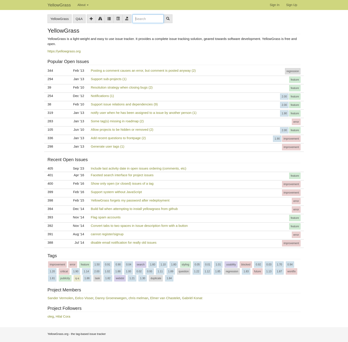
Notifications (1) (102, 96)
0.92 (258, 264)
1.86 (87, 278)
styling (185, 264)
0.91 (107, 264)
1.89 (170, 271)
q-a (77, 278)
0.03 (268, 264)
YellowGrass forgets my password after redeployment (130, 200)
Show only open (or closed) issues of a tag (122, 183)
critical (64, 271)
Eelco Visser (84, 298)
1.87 (279, 271)
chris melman (138, 298)
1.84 (169, 278)
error (296, 121)
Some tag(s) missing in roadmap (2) (117, 121)
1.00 (128, 271)
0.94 (290, 264)
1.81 (52, 278)
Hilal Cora (63, 316)
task (97, 278)
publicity (65, 278)
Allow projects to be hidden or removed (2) (122, 129)
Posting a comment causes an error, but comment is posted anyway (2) (143, 70)
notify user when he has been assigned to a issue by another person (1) (143, 113)
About (83, 5)
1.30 (142, 278)
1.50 (97, 264)
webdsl (120, 278)
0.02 (139, 271)
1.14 (86, 271)
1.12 (207, 271)
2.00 (284, 96)
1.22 (196, 271)
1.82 (107, 278)
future (257, 271)
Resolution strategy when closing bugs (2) (121, 87)
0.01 (207, 264)
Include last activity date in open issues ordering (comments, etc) (138, 168)
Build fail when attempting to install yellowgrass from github (134, 209)
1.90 (284, 113)
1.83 (246, 271)
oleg (50, 316)
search (141, 264)
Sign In (275, 5)
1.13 (268, 271)
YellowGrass (59, 5)
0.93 (149, 271)
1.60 (152, 264)
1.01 (218, 264)
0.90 (118, 264)
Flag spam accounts (106, 217)
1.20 (52, 271)
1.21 (131, 278)
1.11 (160, 271)
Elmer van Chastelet (165, 298)
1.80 (173, 264)
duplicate (155, 278)
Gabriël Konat (192, 298)
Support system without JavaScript (116, 192)
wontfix (291, 271)
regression (293, 71)
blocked (245, 264)
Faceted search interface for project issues (122, 175)
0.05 (197, 264)
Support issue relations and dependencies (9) (124, 104)
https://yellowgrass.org (64, 51)
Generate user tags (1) (107, 146)
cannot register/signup (107, 234)
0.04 (128, 264)
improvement (291, 138)
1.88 (118, 271)
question (184, 271)
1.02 (107, 271)
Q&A (79, 19)
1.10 (163, 264)
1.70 (279, 264)
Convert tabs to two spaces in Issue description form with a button (139, 225)
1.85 (217, 271)
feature (295, 79)
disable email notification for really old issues (123, 242)
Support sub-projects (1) (109, 79)
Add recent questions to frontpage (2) (118, 138)
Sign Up (291, 5)
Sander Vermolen (60, 298)
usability (231, 264)
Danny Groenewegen (111, 298)
